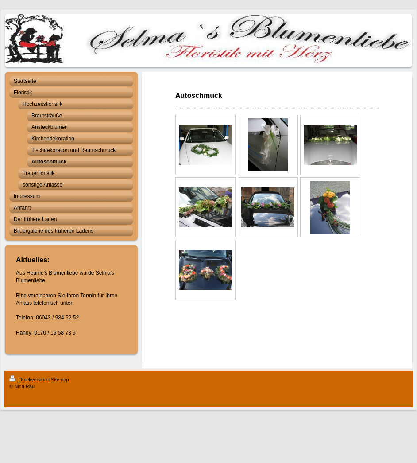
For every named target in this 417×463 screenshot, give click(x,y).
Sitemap (60, 379)
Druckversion (28, 379)
